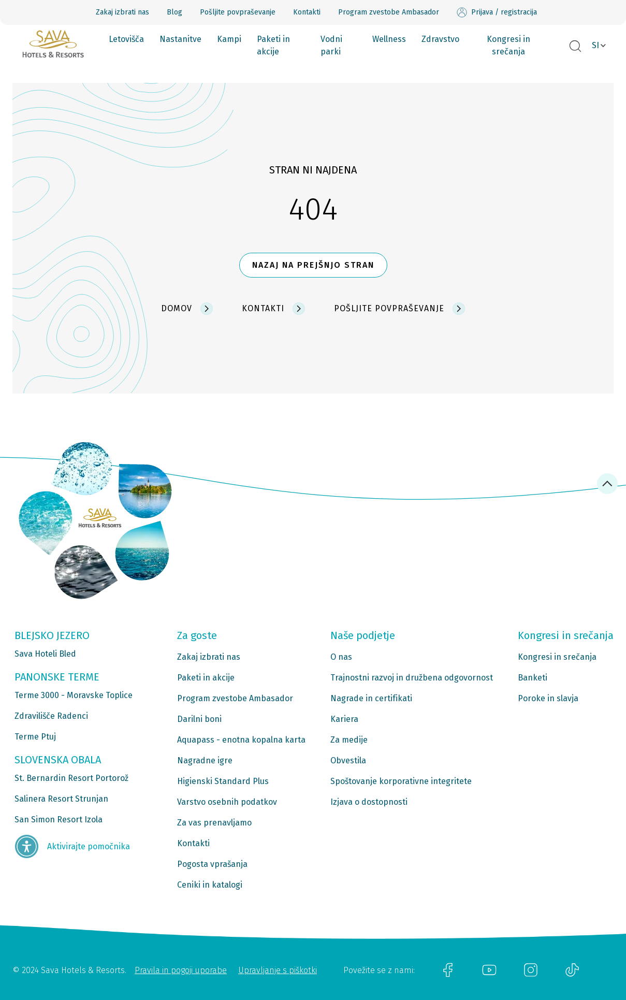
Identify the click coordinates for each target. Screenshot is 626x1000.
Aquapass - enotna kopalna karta (241, 740)
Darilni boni (199, 719)
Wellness (389, 39)
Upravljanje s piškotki (277, 970)
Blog (174, 12)
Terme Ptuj (35, 737)
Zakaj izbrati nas (122, 12)
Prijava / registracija (497, 12)
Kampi (229, 39)
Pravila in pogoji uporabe (181, 970)
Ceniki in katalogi (209, 885)
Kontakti (307, 12)
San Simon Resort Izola (58, 819)
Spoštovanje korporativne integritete (401, 781)
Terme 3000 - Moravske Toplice (73, 695)
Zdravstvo (440, 39)
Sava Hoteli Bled (45, 654)
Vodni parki (331, 45)
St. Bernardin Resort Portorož (71, 778)
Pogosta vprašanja (212, 864)
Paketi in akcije (273, 45)
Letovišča (126, 39)
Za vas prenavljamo (214, 823)
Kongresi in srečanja (508, 45)
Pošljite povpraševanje (237, 12)
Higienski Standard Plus (223, 781)
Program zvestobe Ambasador (388, 12)
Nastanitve (180, 39)
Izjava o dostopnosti (368, 802)
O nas (341, 657)
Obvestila (348, 760)
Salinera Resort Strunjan (61, 799)
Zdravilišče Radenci (51, 716)
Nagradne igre (204, 760)
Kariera (344, 719)
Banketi (532, 678)
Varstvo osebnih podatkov (227, 802)
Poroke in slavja (548, 698)
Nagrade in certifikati (371, 698)
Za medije (349, 740)
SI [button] (595, 45)
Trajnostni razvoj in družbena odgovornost (411, 678)
